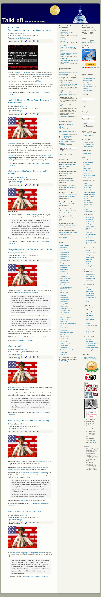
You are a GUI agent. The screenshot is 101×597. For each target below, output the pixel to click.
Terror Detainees (65, 285)
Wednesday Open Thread (67, 47)
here (39, 81)
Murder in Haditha (15, 346)
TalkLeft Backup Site (89, 78)
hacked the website (40, 75)
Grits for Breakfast (89, 192)
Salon (87, 263)
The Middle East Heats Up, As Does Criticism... (69, 61)
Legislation (63, 321)
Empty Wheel (87, 168)
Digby (85, 166)
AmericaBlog (88, 185)
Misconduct (63, 330)
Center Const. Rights (91, 343)
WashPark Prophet (91, 297)
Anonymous (15, 38)
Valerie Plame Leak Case (67, 350)
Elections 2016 (64, 252)
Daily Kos (86, 164)
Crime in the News (65, 278)
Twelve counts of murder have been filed (33, 473)
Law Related (64, 319)
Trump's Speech (64, 173)
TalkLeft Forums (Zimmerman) (87, 83)
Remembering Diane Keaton (68, 218)
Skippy (86, 209)
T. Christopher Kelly (88, 144)
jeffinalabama (65, 82)
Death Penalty (64, 282)
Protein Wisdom (90, 278)
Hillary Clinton (64, 306)
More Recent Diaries (66, 154)
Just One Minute (90, 274)
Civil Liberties (64, 269)
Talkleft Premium (65, 343)
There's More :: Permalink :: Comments (35, 576)
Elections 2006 (64, 297)
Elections (63, 295)
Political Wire (88, 204)
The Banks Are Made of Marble (68, 84)
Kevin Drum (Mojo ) (90, 194)
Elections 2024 (64, 256)
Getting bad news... (64, 107)
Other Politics (64, 341)
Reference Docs (65, 260)
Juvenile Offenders (65, 317)
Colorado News (64, 245)
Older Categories (65, 336)
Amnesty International (89, 340)
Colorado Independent (89, 290)
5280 (85, 183)
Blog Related (64, 267)
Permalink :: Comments (25, 340)
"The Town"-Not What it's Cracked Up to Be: (66, 137)
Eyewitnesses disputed (15, 155)
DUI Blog (88, 224)
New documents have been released (19, 387)
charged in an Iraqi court (43, 461)
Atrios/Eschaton (87, 160)
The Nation (89, 261)
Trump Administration (66, 263)
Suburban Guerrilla (89, 211)
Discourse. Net (90, 221)
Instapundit (86, 173)
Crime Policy (64, 280)
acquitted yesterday (32, 215)
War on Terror (64, 354)
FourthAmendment (91, 226)
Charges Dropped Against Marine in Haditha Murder (30, 249)
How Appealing (87, 170)
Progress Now (90, 295)
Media (22, 33)
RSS (92, 41)
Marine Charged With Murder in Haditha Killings (29, 420)
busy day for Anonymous (22, 72)
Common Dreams (91, 252)
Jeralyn (12, 33)
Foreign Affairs (64, 304)
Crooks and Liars (88, 162)
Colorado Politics (90, 293)
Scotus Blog (89, 232)
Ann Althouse (89, 219)
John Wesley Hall (88, 146)
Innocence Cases (65, 310)
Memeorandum (87, 153)
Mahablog (87, 200)
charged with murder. (35, 467)
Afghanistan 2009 (65, 265)
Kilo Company (39, 148)
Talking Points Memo (89, 175)
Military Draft (64, 328)
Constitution (63, 271)
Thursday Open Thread (67, 187)
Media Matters (90, 257)
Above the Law (90, 217)
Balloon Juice (88, 188)
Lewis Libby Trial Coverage (68, 323)
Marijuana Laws (87, 80)
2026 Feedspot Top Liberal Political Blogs (90, 357)
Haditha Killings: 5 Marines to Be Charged (26, 511)
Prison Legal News (91, 350)
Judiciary (62, 315)
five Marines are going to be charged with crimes (28, 553)
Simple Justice (90, 238)
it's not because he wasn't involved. (27, 293)
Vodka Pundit (89, 280)
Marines (19, 257)
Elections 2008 (64, 299)
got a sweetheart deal (23, 79)
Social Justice (64, 345)
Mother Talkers (88, 202)
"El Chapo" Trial (64, 293)
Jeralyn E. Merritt (88, 135)
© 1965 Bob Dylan (64, 361)
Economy (63, 258)
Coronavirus (63, 247)
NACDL (88, 323)
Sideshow (87, 207)
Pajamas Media (90, 276)
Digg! (18, 41)
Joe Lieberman (64, 312)
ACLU (87, 310)
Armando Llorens (88, 142)
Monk (93, 440)
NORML (88, 329)
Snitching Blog (90, 240)
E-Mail (84, 42)
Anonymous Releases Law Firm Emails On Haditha (30, 30)
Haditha (22, 38)
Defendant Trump (65, 250)
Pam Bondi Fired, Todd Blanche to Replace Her (67, 33)
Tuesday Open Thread (66, 180)
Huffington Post (90, 255)
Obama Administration (66, 332)
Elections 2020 (64, 301)
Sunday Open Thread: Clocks (68, 204)
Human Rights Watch (92, 347)
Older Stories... (63, 237)
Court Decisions (65, 276)
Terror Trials (63, 347)
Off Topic (62, 334)
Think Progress (87, 177)
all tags (27, 38)
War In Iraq (23, 106)
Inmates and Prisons (66, 308)
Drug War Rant (88, 190)
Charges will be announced (29, 500)
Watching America (91, 266)
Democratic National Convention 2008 (66, 287)
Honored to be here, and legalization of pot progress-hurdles (67, 126)
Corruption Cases (65, 274)
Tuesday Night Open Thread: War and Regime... (68, 53)
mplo (63, 139)
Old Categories (64, 339)
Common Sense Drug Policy (90, 312)
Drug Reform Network (89, 316)
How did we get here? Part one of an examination (68, 73)
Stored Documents (65, 291)
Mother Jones (89, 259)
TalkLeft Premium (88, 90)
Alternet (88, 250)
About (88, 41)
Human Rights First (91, 345)
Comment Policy (91, 42)
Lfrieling (64, 129)
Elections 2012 (64, 254)
